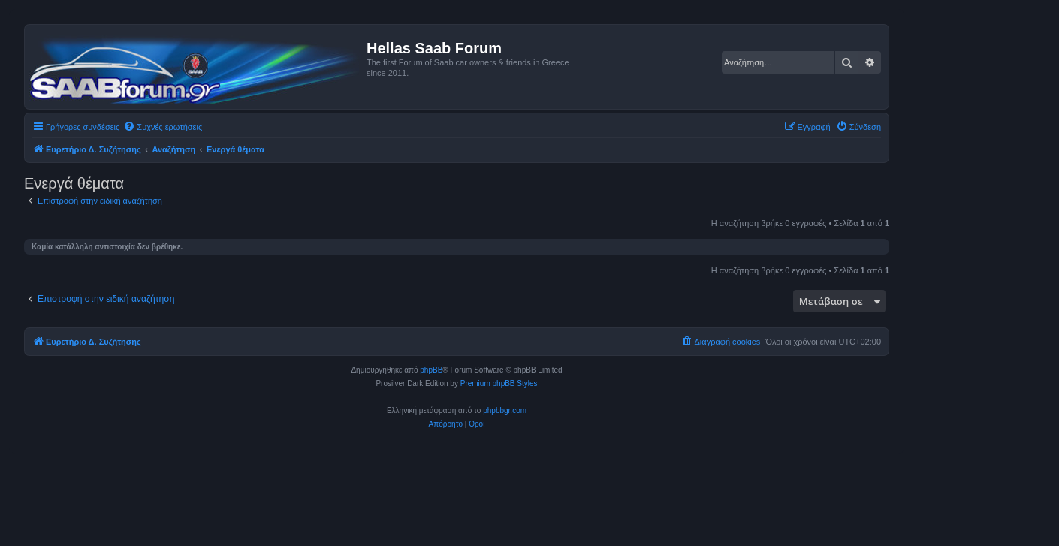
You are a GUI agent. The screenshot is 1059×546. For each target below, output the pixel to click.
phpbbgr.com (504, 410)
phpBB (431, 370)
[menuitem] (162, 127)
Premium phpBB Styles (499, 383)
